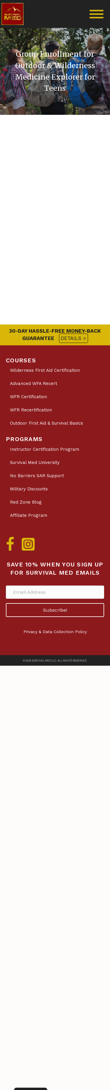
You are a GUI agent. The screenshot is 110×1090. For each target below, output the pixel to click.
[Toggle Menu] (96, 14)
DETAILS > (73, 338)
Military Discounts (29, 489)
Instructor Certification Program (44, 449)
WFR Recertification (31, 410)
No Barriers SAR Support (37, 475)
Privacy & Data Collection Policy (55, 631)
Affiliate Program (28, 515)
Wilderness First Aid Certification (45, 370)
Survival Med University (35, 462)
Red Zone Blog (26, 502)
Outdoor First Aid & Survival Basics (46, 423)
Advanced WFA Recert (33, 383)
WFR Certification (28, 396)
